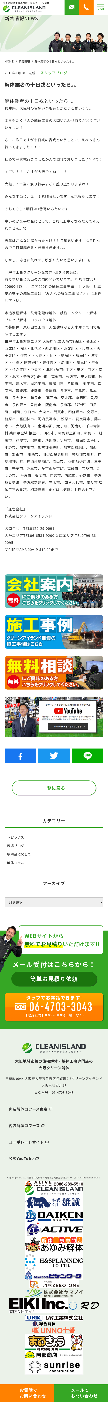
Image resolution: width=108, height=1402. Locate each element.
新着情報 (24, 61)
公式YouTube (21, 1158)
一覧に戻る (54, 788)
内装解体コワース (24, 1125)
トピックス (15, 837)
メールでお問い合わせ (84, 1393)
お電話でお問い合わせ (33, 1393)
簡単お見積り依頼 (54, 979)
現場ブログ (15, 845)
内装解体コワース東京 (28, 1109)
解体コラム (15, 862)
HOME (9, 61)
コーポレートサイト (26, 1142)
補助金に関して (19, 854)
